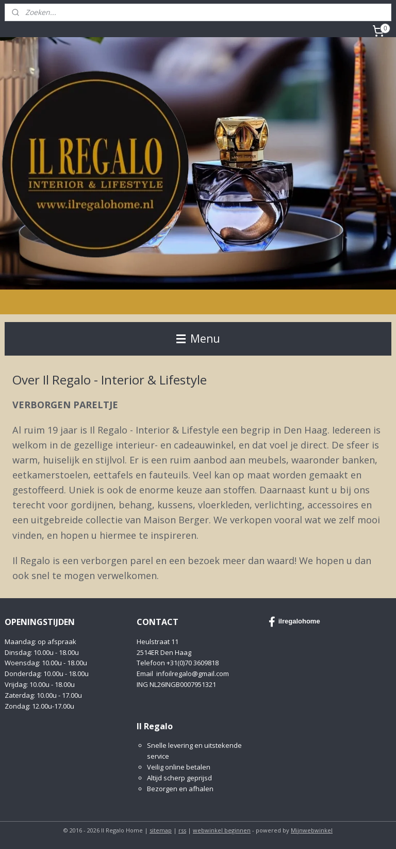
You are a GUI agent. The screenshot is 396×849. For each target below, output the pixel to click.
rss (182, 830)
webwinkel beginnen (222, 830)
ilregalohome (294, 622)
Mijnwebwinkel (312, 830)
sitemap (161, 830)
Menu (198, 338)
